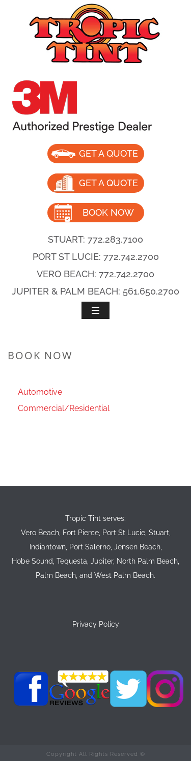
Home (75, 377)
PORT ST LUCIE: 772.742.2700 (96, 256)
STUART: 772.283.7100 (95, 239)
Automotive (40, 392)
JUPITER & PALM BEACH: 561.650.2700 (95, 291)
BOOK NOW (108, 212)
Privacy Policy (95, 624)
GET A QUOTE (108, 153)
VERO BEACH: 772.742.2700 (95, 274)
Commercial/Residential (64, 408)
